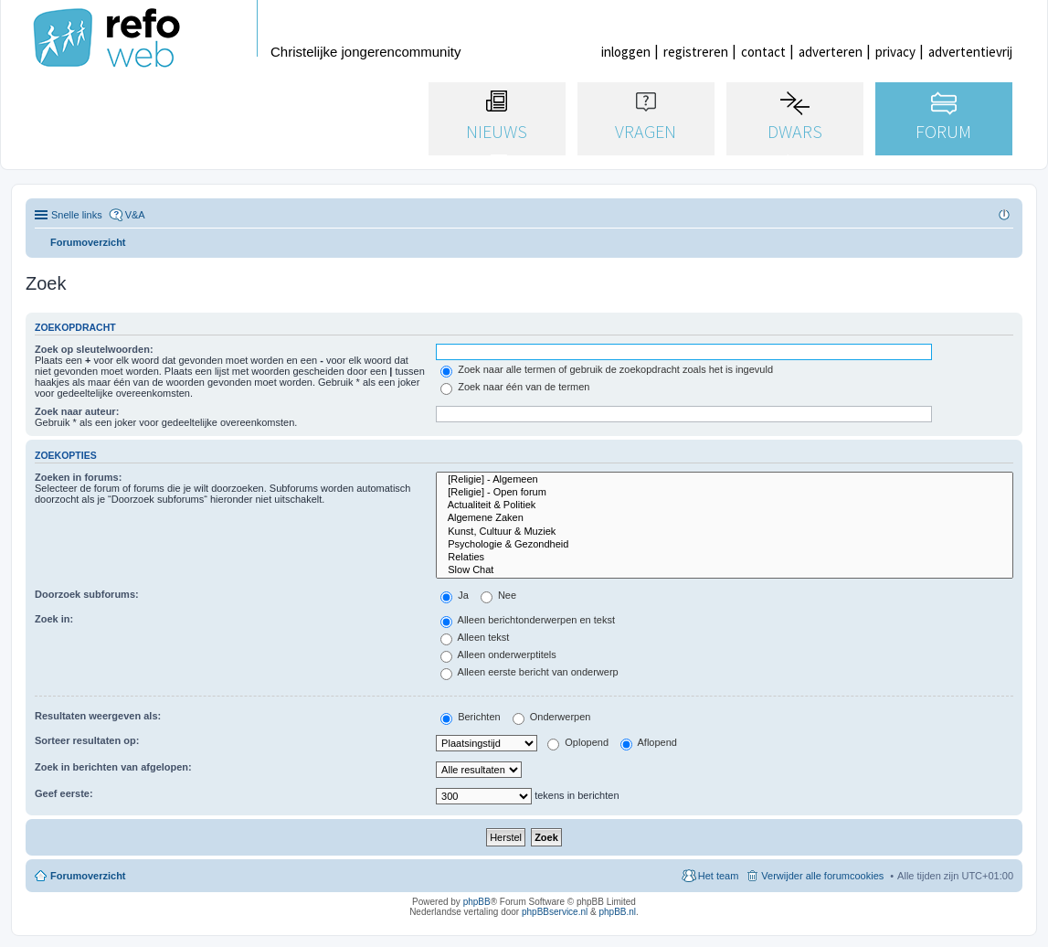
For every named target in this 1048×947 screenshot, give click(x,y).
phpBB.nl (617, 912)
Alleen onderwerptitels (498, 654)
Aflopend (648, 742)
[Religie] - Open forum (724, 492)
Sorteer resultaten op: (87, 740)
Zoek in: (54, 618)
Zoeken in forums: (78, 477)
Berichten (470, 716)
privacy (895, 51)
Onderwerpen (552, 716)
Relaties (724, 557)
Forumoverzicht (88, 875)
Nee (498, 595)
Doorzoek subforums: (87, 594)
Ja (454, 595)
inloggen (626, 51)
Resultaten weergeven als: (98, 715)
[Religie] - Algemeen (724, 480)
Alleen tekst (474, 637)
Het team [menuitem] (718, 875)
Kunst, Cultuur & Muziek (724, 532)
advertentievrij (970, 51)
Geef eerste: (64, 793)
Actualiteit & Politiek (724, 505)
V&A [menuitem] (135, 214)
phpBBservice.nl (555, 912)
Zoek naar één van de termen (514, 386)
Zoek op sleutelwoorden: (94, 349)
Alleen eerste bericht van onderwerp (529, 671)
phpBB (477, 902)
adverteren (831, 51)
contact (763, 51)
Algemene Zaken (724, 518)
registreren (695, 51)
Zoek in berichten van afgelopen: (113, 766)
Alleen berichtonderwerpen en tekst (527, 619)
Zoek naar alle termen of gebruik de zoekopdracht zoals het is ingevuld (606, 369)
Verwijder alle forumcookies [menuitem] (822, 875)
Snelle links (76, 214)
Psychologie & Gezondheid (724, 544)
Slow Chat (724, 570)
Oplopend (578, 742)
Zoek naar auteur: (77, 411)
